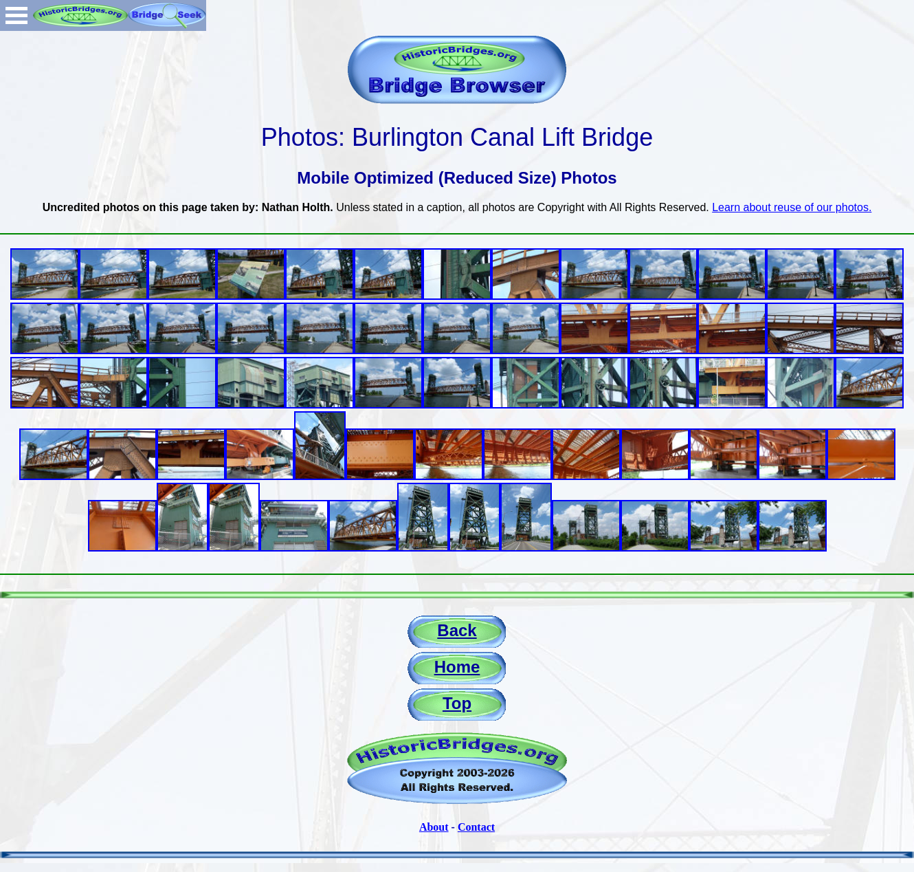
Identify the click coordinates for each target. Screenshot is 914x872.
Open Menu (16, 15)
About (434, 827)
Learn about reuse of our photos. (791, 207)
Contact (476, 827)
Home (457, 666)
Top (457, 703)
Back (456, 630)
